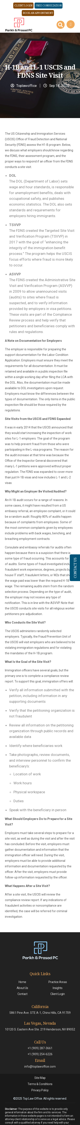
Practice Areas (57, 982)
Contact (22, 994)
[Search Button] (61, 25)
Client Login (23, 5)
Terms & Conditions (40, 1084)
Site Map (40, 1078)
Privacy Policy (40, 1090)
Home (22, 982)
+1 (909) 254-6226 (40, 1054)
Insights (57, 988)
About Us (22, 988)
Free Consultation (48, 5)
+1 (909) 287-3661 (40, 1048)
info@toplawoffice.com (40, 1066)
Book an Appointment (38, 13)
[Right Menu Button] (70, 24)
